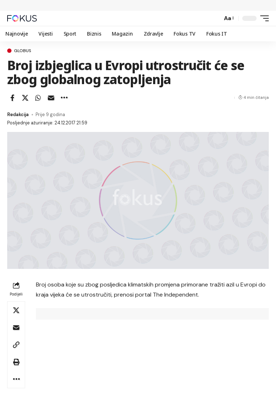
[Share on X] (25, 98)
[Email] (51, 98)
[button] (215, 18)
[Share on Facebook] (12, 98)
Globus (22, 51)
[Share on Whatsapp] (38, 98)
